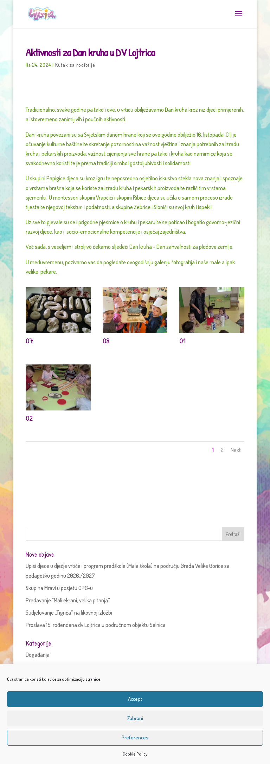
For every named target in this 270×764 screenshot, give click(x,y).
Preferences (135, 737)
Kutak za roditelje (75, 65)
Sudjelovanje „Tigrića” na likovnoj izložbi (69, 612)
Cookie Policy (135, 754)
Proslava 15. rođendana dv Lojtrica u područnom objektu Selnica (96, 624)
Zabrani (135, 718)
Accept (135, 698)
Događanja (38, 654)
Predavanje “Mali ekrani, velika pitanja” (68, 600)
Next (236, 449)
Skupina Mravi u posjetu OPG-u (59, 587)
